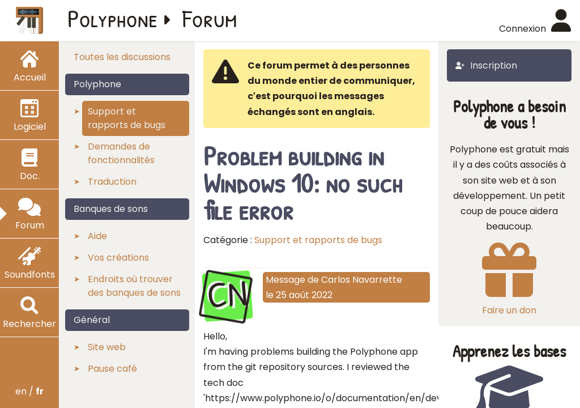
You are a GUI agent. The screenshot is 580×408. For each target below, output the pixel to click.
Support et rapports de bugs (318, 239)
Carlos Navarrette (361, 279)
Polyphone (112, 18)
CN (227, 294)
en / (29, 391)
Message (285, 279)
